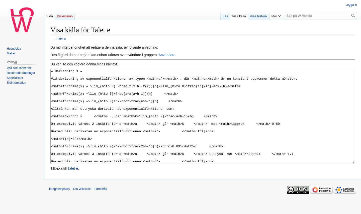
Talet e (61, 38)
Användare (166, 55)
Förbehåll (101, 207)
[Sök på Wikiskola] (321, 15)
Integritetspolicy (59, 207)
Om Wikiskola (82, 207)
